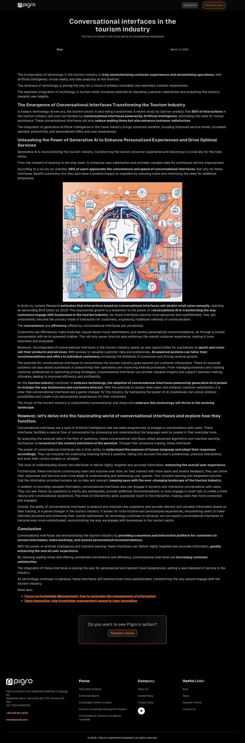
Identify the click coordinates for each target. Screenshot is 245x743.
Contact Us (190, 5)
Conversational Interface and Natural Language (100, 717)
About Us (143, 689)
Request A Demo (214, 5)
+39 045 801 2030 (17, 713)
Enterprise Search (89, 695)
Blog (185, 689)
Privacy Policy (146, 702)
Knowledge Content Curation (95, 702)
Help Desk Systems (90, 689)
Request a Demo (122, 633)
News (186, 695)
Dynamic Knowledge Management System (103, 709)
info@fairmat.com (16, 719)
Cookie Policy (145, 695)
